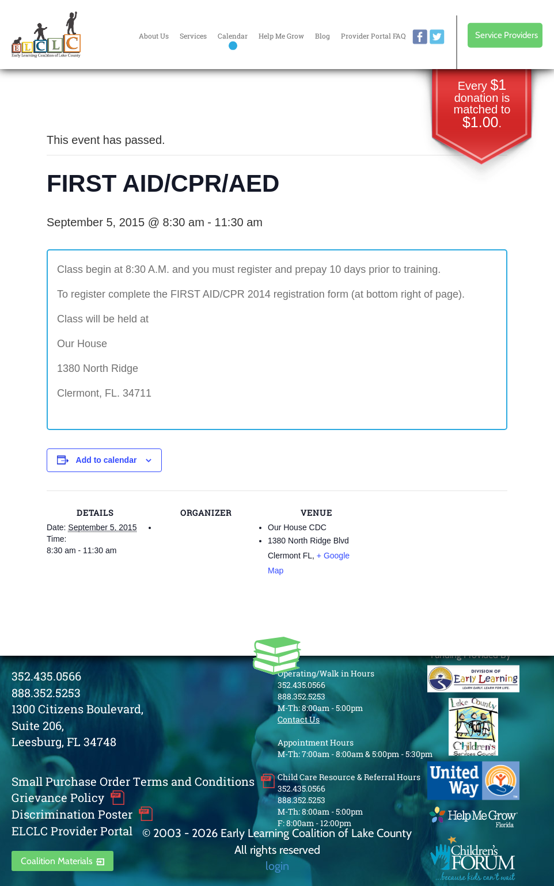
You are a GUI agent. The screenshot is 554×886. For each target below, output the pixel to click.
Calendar (233, 35)
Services (193, 35)
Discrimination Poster (72, 814)
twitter (437, 36)
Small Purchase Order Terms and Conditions (133, 781)
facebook (419, 36)
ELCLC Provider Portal (72, 830)
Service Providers (506, 35)
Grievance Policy (58, 797)
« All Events (72, 102)
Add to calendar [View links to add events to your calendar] (106, 460)
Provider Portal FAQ (373, 35)
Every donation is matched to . (482, 104)
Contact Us (299, 719)
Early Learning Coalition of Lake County (46, 35)
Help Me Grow (281, 35)
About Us (154, 35)
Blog (322, 35)
